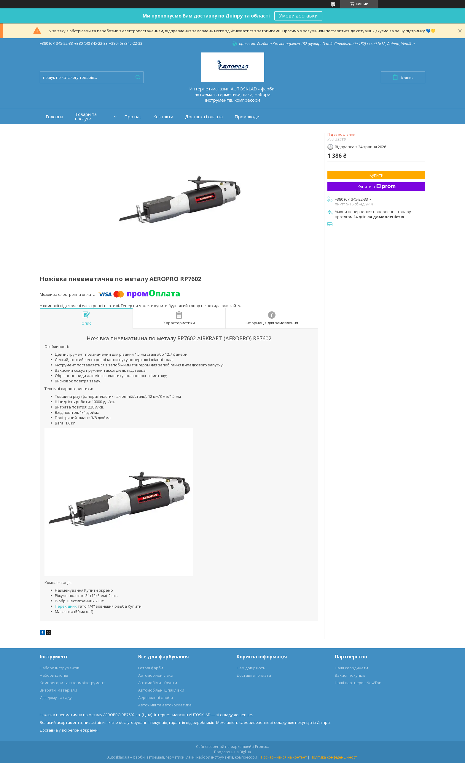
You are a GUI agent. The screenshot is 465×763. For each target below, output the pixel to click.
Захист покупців (350, 675)
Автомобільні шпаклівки (161, 690)
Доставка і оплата (204, 116)
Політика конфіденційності (334, 757)
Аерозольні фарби (155, 697)
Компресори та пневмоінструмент (72, 682)
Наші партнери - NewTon (358, 682)
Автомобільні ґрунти (157, 682)
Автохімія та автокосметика (165, 705)
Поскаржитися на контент (284, 757)
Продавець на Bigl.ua (232, 751)
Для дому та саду (56, 697)
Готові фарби (150, 668)
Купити (376, 175)
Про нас (132, 116)
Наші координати (351, 668)
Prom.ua (262, 746)
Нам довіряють (251, 668)
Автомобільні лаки (155, 675)
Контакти (163, 116)
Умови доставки (298, 15)
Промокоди (247, 116)
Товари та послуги (86, 116)
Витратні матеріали (58, 690)
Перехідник (66, 606)
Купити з (376, 186)
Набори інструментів (59, 668)
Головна (54, 116)
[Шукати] (138, 77)
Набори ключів (54, 675)
